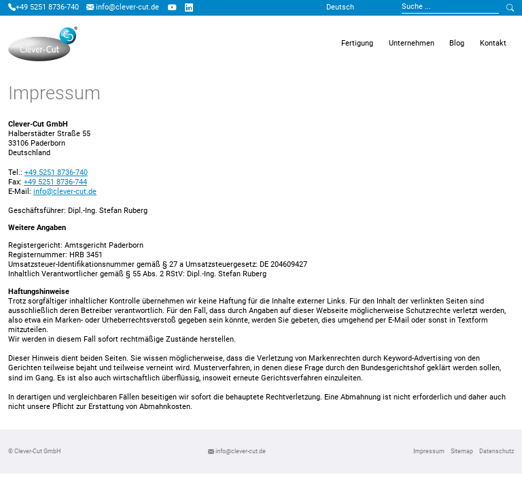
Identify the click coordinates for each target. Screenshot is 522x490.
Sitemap (462, 451)
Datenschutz (496, 451)
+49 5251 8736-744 (55, 182)
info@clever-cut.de (122, 7)
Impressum (429, 451)
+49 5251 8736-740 (43, 7)
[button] (357, 44)
